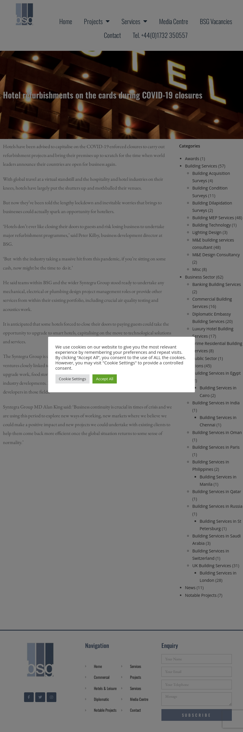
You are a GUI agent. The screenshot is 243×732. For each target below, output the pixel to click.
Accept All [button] (105, 378)
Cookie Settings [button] (72, 378)
